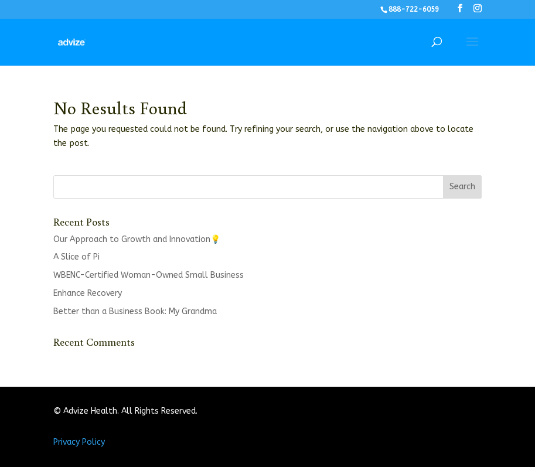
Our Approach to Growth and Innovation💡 (136, 239)
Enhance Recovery (87, 293)
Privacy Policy (79, 442)
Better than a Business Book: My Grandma (135, 311)
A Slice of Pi (76, 257)
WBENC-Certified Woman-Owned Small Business (148, 275)
